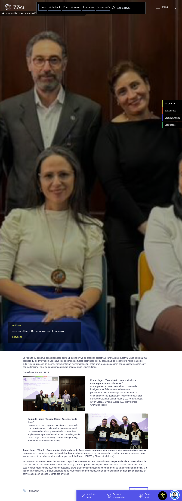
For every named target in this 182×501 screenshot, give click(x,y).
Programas (170, 103)
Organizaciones (172, 118)
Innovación (88, 7)
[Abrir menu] (162, 7)
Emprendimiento (71, 7)
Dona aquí (144, 496)
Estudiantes (170, 110)
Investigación (104, 7)
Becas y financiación (115, 496)
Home (43, 7)
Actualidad (54, 7)
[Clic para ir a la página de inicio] (14, 7)
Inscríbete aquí (88, 496)
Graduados (170, 125)
